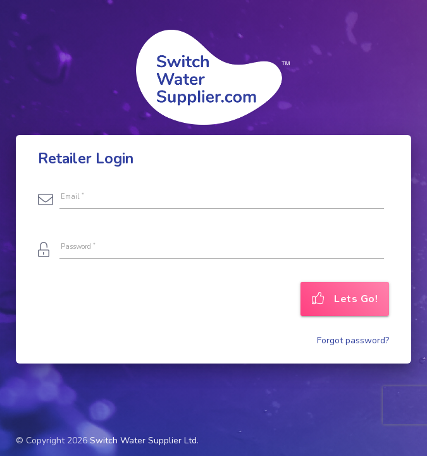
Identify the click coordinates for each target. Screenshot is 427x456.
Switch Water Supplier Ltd (143, 440)
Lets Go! (345, 299)
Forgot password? (353, 340)
